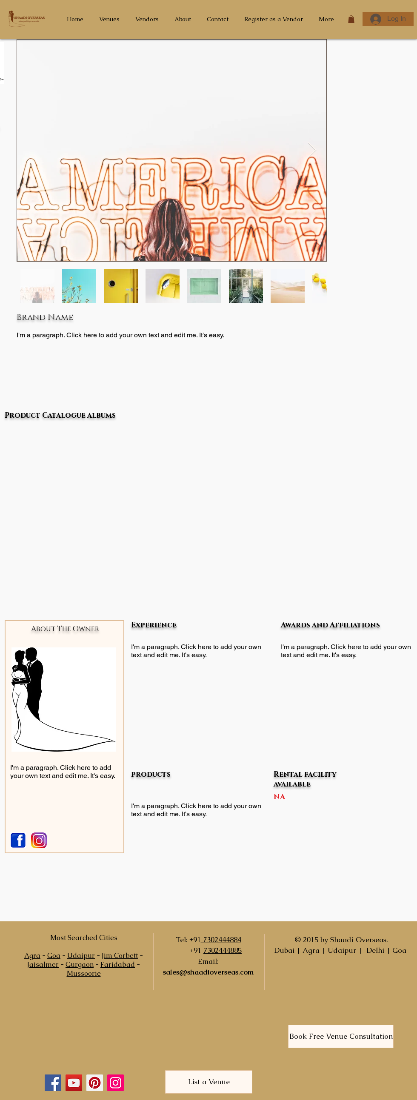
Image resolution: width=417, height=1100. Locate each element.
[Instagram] (115, 1082)
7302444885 (222, 950)
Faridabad (117, 964)
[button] (351, 19)
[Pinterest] (94, 1082)
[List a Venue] (208, 1082)
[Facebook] (53, 1082)
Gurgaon (80, 964)
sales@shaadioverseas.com (208, 972)
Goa (53, 955)
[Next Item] (312, 150)
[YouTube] (74, 1082)
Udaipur (81, 955)
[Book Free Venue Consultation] (341, 1036)
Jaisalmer (43, 964)
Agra (32, 955)
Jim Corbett (120, 955)
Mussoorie (84, 973)
